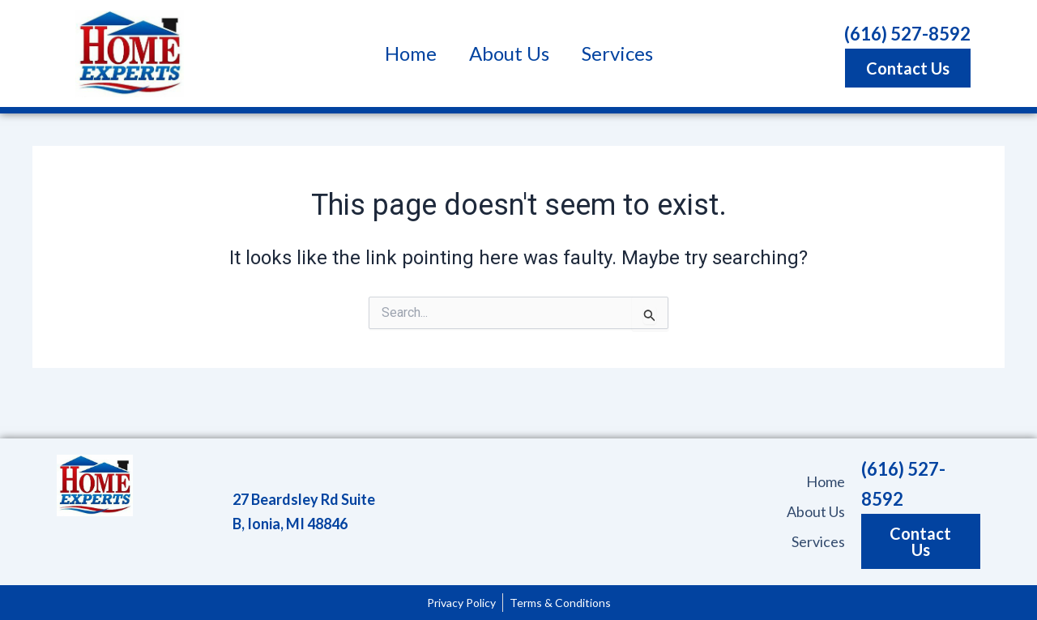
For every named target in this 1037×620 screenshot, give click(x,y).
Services (617, 53)
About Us (509, 53)
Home (411, 53)
